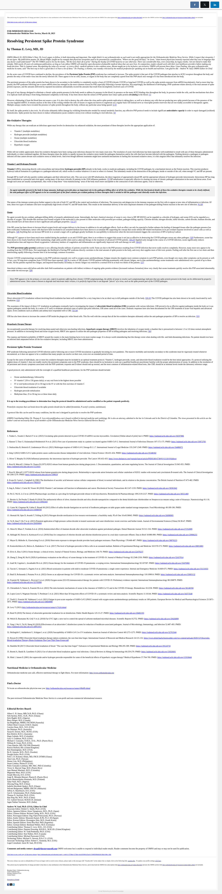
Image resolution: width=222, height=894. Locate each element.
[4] (114, 113)
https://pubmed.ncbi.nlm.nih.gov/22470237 (126, 552)
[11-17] (73, 222)
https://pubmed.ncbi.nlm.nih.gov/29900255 (180, 535)
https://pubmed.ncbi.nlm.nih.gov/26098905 (156, 515)
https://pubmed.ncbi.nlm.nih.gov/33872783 (188, 442)
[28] (31, 270)
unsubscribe (131, 861)
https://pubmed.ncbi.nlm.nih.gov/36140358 (176, 588)
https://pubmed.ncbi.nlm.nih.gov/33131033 (191, 569)
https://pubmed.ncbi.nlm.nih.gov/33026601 (158, 652)
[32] (18, 300)
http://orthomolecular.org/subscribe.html (130, 17)
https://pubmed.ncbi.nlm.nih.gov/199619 (41, 475)
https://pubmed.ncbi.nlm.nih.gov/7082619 (24, 482)
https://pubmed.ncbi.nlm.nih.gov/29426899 (161, 619)
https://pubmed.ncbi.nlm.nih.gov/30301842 (160, 488)
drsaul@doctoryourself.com (45, 849)
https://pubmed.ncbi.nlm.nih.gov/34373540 (175, 594)
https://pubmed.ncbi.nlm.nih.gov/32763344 (159, 632)
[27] (142, 263)
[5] (108, 179)
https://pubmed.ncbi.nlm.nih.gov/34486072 (165, 447)
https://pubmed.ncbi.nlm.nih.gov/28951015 (24, 627)
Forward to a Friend (13, 879)
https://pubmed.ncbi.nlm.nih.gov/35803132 (178, 574)
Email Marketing (104, 891)
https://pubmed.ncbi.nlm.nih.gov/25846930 (24, 510)
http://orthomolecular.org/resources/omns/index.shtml (178, 17)
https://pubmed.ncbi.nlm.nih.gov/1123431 (23, 467)
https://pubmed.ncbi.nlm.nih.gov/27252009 (175, 529)
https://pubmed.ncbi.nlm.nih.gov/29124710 (153, 646)
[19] (191, 238)
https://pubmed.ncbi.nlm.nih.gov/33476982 (172, 563)
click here (158, 861)
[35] (197, 316)
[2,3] (115, 105)
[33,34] (75, 311)
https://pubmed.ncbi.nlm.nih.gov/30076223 (160, 540)
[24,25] (139, 242)
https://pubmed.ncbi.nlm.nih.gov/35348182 (139, 453)
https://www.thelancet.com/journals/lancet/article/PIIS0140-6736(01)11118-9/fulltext (142, 459)
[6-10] (200, 204)
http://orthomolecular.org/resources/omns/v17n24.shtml (44, 607)
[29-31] (148, 298)
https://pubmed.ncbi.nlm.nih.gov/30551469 (171, 494)
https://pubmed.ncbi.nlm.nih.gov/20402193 (127, 613)
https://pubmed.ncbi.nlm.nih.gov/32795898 (24, 582)
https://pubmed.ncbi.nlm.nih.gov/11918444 (174, 657)
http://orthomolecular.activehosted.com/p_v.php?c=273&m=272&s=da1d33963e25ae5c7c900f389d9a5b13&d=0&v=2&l (74, 854)
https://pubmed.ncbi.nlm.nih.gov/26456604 (24, 523)
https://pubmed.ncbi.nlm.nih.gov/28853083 (186, 546)
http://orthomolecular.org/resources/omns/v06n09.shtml (68, 688)
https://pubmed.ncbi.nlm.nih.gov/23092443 (30, 502)
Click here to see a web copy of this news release (22, 22)
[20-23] (132, 240)
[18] (17, 232)
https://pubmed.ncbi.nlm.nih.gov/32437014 (166, 557)
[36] (149, 331)
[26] (65, 260)
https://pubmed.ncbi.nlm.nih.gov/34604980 (35, 602)
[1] (150, 95)
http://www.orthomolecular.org (101, 673)
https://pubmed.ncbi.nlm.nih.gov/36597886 (166, 436)
